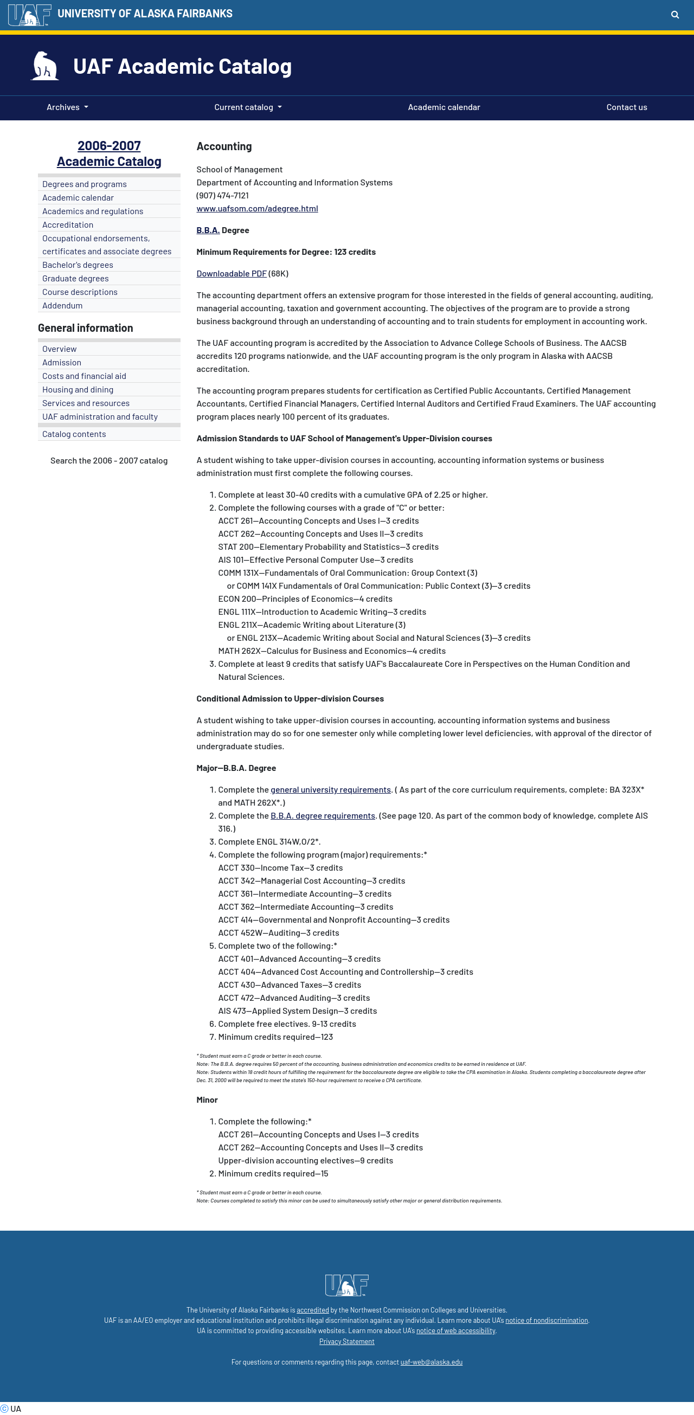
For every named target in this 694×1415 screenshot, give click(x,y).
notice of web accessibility (455, 1330)
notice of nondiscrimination (546, 1320)
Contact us (624, 106)
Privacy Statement (347, 1341)
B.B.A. (208, 229)
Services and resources (86, 402)
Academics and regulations (93, 210)
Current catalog (243, 106)
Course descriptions (80, 291)
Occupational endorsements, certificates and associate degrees (107, 244)
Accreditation (67, 224)
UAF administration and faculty (100, 416)
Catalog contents (74, 433)
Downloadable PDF (232, 273)
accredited (313, 1309)
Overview (59, 348)
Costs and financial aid (84, 375)
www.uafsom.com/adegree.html (257, 208)
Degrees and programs (84, 183)
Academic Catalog (109, 161)
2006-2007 (109, 145)
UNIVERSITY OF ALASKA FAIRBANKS (145, 13)
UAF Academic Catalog (182, 65)
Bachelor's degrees (77, 264)
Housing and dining (77, 389)
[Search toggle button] (675, 14)
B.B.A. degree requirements (323, 815)
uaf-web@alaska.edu (431, 1362)
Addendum (62, 305)
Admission (61, 362)
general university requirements (331, 789)
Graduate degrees (75, 278)
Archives (63, 106)
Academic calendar (442, 106)
